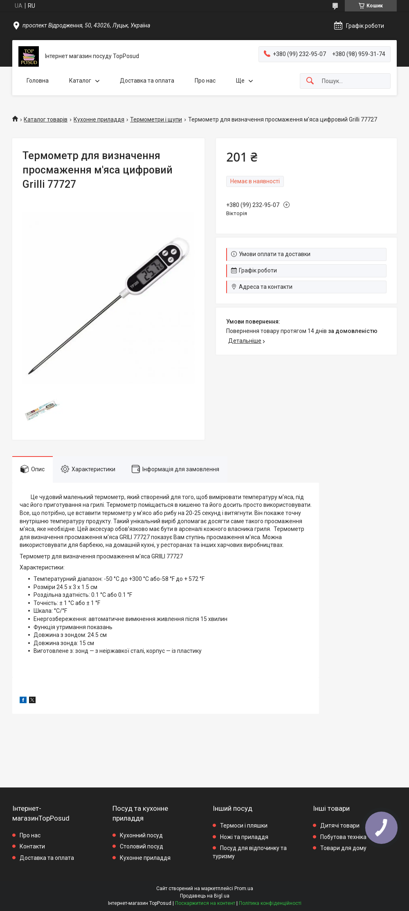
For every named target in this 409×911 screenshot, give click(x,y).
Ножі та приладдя (244, 837)
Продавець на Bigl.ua (204, 896)
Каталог (80, 80)
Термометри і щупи (156, 119)
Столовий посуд (141, 846)
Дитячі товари (340, 825)
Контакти (32, 846)
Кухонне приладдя (99, 119)
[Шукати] (310, 81)
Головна (38, 80)
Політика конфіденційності (270, 903)
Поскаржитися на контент (205, 903)
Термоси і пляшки (243, 825)
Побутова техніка (343, 837)
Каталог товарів (45, 119)
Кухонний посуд (141, 835)
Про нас (205, 80)
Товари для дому (343, 848)
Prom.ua (243, 888)
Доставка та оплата (147, 80)
